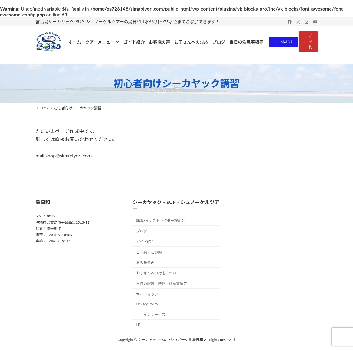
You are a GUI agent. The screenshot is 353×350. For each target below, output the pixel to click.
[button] (283, 42)
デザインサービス (150, 314)
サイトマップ (147, 294)
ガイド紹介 (145, 241)
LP (138, 324)
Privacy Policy (147, 304)
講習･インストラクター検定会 (160, 220)
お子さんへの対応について (158, 273)
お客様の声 (145, 262)
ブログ (141, 231)
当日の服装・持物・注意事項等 (161, 283)
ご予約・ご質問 (149, 252)
